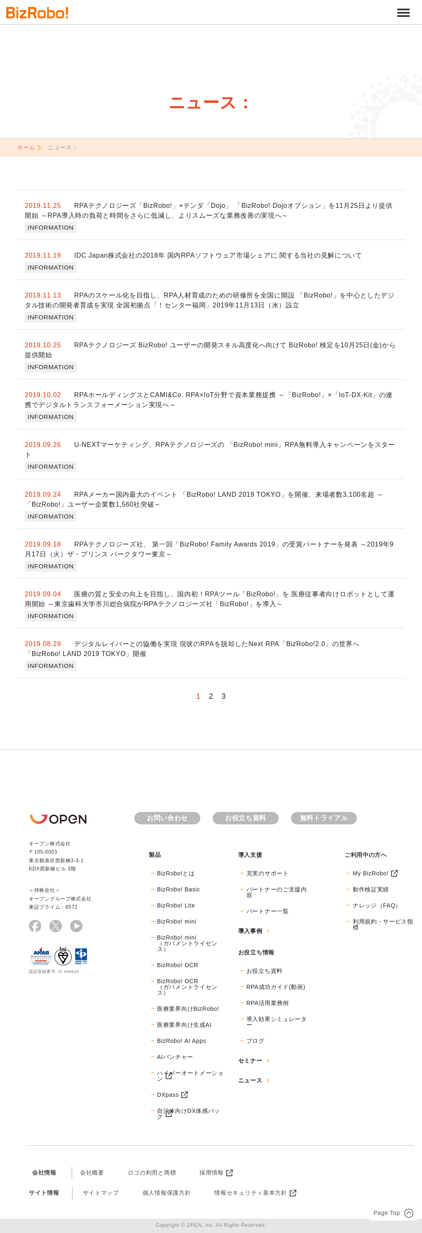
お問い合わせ (167, 817)
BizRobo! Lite (176, 905)
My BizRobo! (371, 873)
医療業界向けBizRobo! (188, 1008)
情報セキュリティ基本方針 (250, 1192)
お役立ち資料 (245, 817)
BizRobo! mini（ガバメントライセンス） (187, 943)
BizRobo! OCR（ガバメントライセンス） (187, 987)
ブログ (255, 1041)
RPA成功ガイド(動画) (275, 987)
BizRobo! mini (176, 921)
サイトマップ (101, 1192)
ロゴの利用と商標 (152, 1172)
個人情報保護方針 (167, 1192)
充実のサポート (267, 873)
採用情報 (211, 1172)
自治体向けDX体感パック (188, 1113)
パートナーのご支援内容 (276, 892)
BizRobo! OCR (177, 965)
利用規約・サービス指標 (383, 924)
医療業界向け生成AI (184, 1024)
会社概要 (92, 1172)
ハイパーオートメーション (190, 1076)
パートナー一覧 (267, 911)
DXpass (168, 1094)
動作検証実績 (371, 889)
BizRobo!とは (176, 873)
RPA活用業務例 (267, 1003)
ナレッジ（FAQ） (377, 905)
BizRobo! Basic (178, 889)
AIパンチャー (175, 1057)
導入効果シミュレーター (276, 1022)
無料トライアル (324, 817)
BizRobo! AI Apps (181, 1041)
